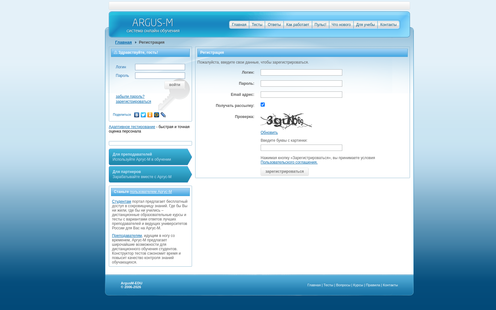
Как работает (297, 24)
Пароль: (246, 83)
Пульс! (320, 24)
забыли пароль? (130, 96)
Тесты (257, 24)
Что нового (341, 24)
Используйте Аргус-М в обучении (142, 157)
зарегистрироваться (133, 101)
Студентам (121, 201)
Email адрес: (242, 94)
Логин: (248, 72)
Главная (239, 24)
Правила (373, 285)
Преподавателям (127, 235)
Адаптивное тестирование (132, 127)
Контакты (388, 24)
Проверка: (244, 117)
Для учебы (365, 24)
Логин (121, 67)
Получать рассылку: (235, 105)
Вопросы (343, 285)
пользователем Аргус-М (151, 191)
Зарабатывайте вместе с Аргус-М (142, 174)
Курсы (358, 285)
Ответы (274, 24)
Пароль (122, 75)
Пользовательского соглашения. (289, 162)
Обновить (269, 132)
